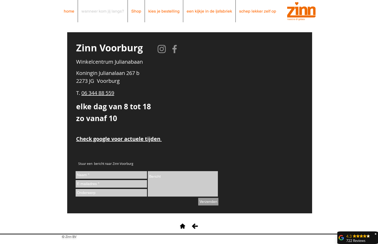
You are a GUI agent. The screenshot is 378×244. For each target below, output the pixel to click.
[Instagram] (161, 49)
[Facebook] (174, 49)
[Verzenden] (208, 201)
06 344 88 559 (97, 92)
